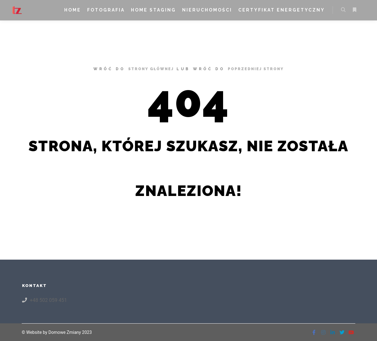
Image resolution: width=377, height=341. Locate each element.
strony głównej (151, 69)
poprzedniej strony (256, 69)
